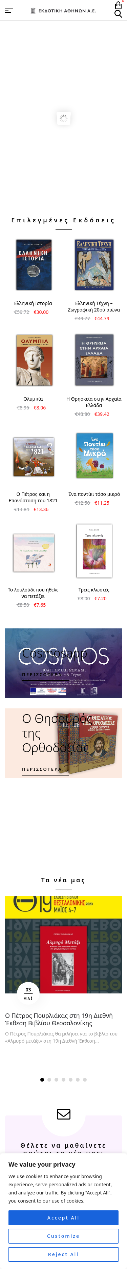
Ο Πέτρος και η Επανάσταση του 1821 (33, 497)
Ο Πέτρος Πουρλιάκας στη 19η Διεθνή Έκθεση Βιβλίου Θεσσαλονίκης (59, 1019)
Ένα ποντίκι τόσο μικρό (94, 494)
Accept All (63, 1217)
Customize (63, 1236)
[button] (42, 1080)
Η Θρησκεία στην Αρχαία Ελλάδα (94, 402)
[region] (63, 1211)
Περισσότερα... (45, 674)
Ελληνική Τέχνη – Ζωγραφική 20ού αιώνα (94, 306)
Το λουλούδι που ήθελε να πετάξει (33, 592)
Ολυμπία (33, 399)
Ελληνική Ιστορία (33, 303)
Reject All (63, 1254)
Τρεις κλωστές (94, 589)
